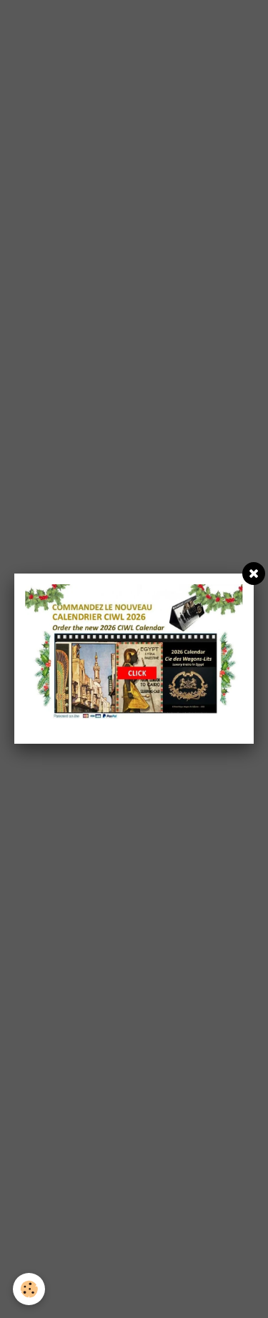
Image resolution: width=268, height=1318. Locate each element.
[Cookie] (29, 1289)
